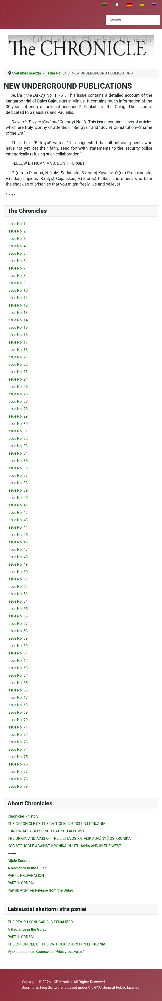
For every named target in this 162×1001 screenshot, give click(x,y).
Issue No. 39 (18, 490)
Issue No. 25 (18, 386)
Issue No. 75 (18, 757)
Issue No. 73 (18, 742)
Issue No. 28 (18, 409)
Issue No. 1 (17, 224)
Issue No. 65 (18, 683)
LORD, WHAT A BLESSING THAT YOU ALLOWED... (48, 831)
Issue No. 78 (18, 779)
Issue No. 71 (18, 727)
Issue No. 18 (18, 349)
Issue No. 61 (18, 653)
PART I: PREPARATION (26, 875)
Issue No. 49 (18, 564)
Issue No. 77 (18, 771)
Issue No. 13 (18, 312)
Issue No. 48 (18, 557)
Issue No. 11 (18, 298)
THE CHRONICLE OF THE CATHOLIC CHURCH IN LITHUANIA (56, 823)
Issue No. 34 (18, 453)
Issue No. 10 (18, 290)
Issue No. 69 (18, 712)
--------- (12, 853)
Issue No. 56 (18, 616)
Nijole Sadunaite (21, 860)
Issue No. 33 (18, 446)
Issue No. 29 (18, 416)
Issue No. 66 (18, 690)
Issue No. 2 (17, 231)
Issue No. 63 (18, 668)
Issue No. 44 (18, 527)
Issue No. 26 (18, 394)
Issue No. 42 (18, 512)
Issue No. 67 (18, 697)
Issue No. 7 (17, 268)
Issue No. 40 (18, 498)
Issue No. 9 (17, 283)
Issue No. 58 (18, 631)
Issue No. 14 (18, 320)
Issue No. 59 (18, 638)
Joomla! (28, 987)
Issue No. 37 (18, 475)
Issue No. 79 (18, 786)
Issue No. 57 (18, 623)
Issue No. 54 (18, 601)
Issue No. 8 (17, 275)
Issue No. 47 (18, 549)
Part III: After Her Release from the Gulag (40, 890)
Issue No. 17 (18, 342)
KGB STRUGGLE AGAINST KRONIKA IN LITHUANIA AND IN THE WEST (64, 846)
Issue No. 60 (18, 646)
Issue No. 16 (18, 335)
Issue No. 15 (18, 327)
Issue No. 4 (17, 246)
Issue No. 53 (18, 594)
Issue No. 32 (18, 438)
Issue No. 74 (18, 749)
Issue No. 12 (18, 305)
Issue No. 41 (18, 505)
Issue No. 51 (18, 579)
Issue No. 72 (18, 734)
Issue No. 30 (18, 423)
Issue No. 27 (18, 401)
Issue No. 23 (18, 372)
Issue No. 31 (18, 431)
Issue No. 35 (18, 461)
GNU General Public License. (117, 987)
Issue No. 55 (18, 609)
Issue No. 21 (18, 357)
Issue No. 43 (18, 520)
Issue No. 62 (18, 660)
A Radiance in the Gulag (27, 868)
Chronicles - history (23, 816)
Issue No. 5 (17, 253)
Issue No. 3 (17, 238)
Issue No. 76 (18, 764)
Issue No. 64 (18, 675)
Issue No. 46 (18, 542)
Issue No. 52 (18, 586)
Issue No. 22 (18, 364)
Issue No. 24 (18, 379)
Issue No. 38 (18, 483)
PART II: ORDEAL (21, 883)
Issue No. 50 (18, 572)
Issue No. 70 (18, 720)
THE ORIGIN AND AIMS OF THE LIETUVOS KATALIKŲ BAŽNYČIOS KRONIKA (69, 838)
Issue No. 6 (17, 261)
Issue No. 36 (18, 468)
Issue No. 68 (18, 705)
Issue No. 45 (18, 535)
